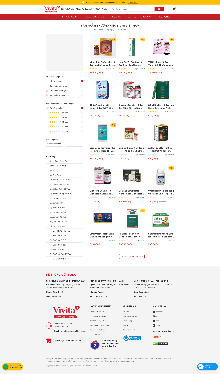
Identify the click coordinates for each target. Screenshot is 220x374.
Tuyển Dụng (127, 321)
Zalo (155, 316)
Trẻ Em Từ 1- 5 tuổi (58, 245)
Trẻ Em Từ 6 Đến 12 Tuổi (60, 254)
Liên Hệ (125, 325)
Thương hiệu (108, 30)
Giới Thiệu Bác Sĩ (129, 330)
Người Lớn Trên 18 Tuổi (60, 184)
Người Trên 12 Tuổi (58, 198)
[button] (51, 17)
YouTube (158, 321)
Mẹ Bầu (53, 170)
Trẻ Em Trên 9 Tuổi (58, 240)
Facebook (158, 312)
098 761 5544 (101, 296)
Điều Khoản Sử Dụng (97, 330)
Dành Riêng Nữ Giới (58, 166)
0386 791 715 (144, 296)
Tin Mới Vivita (101, 9)
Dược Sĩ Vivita (95, 334)
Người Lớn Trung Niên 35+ (61, 194)
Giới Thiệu (126, 312)
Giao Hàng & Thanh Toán (99, 325)
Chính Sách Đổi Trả (97, 312)
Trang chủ (98, 30)
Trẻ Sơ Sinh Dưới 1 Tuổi (60, 259)
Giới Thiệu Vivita (67, 9)
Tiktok (156, 325)
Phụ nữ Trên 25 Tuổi (58, 221)
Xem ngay (132, 2)
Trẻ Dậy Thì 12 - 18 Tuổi (60, 231)
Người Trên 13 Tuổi (58, 203)
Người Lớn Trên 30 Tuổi (60, 189)
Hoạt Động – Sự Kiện (130, 316)
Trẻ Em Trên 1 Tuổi (58, 235)
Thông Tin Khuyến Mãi (85, 9)
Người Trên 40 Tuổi (58, 217)
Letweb (94, 366)
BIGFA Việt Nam (120, 30)
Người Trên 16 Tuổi (58, 212)
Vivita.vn (63, 366)
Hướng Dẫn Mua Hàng (98, 316)
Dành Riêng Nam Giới (59, 161)
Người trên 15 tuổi (57, 208)
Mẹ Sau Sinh (55, 175)
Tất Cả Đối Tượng (57, 226)
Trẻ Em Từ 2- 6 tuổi (58, 249)
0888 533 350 (61, 326)
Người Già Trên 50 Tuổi (60, 180)
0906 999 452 (57, 296)
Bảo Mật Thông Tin (97, 321)
